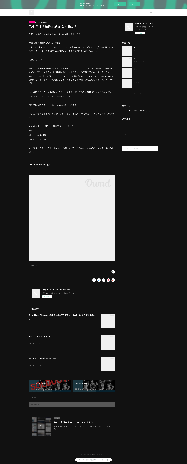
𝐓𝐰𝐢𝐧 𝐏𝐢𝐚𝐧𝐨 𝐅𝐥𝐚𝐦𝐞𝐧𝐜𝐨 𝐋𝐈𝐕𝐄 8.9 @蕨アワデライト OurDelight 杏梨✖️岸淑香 (62, 315)
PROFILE (152, 12)
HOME (130, 12)
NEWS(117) (33, 265)
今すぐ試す (120, 4)
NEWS (32, 22)
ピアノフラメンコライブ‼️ (39, 337)
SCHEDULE (141, 12)
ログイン (134, 4)
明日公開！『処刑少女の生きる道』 (43, 358)
